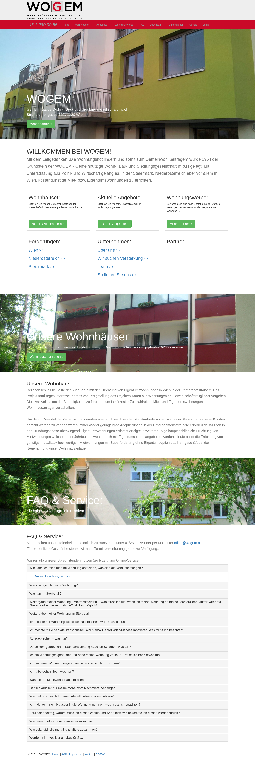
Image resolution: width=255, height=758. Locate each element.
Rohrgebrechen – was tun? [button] (48, 638)
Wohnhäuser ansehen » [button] (46, 356)
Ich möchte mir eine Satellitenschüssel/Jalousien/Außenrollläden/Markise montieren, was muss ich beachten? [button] (106, 630)
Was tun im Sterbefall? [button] (45, 593)
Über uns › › (109, 250)
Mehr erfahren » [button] (41, 124)
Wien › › (36, 250)
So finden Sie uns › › (117, 274)
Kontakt (193, 24)
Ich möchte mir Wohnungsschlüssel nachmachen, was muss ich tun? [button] (78, 622)
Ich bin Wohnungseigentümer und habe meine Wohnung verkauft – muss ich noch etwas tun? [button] (95, 655)
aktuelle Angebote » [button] (115, 224)
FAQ (142, 24)
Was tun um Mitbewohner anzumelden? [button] (57, 680)
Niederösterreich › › (47, 258)
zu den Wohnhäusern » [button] (48, 224)
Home (66, 24)
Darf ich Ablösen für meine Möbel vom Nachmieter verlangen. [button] (72, 688)
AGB (64, 754)
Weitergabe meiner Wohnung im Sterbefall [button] (59, 613)
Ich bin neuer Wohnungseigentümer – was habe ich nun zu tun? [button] (74, 663)
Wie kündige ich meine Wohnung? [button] (53, 585)
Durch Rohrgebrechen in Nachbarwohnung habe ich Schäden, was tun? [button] (80, 647)
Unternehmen (176, 24)
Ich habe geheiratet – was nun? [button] (51, 671)
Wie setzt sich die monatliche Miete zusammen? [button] (63, 729)
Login (206, 24)
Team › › (105, 266)
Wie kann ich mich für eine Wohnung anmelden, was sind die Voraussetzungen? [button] (86, 568)
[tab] (127, 568)
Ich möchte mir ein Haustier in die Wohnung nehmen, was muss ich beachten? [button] (84, 704)
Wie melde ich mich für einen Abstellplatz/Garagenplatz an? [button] (71, 696)
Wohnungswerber (124, 24)
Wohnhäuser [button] (83, 24)
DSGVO (100, 754)
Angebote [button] (103, 24)
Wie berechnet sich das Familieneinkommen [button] (60, 721)
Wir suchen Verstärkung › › (123, 258)
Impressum (75, 754)
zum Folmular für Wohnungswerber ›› (49, 576)
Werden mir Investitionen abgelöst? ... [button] (56, 737)
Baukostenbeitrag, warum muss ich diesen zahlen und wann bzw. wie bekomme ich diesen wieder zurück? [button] (104, 713)
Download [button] (156, 24)
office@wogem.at (187, 543)
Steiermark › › (41, 266)
